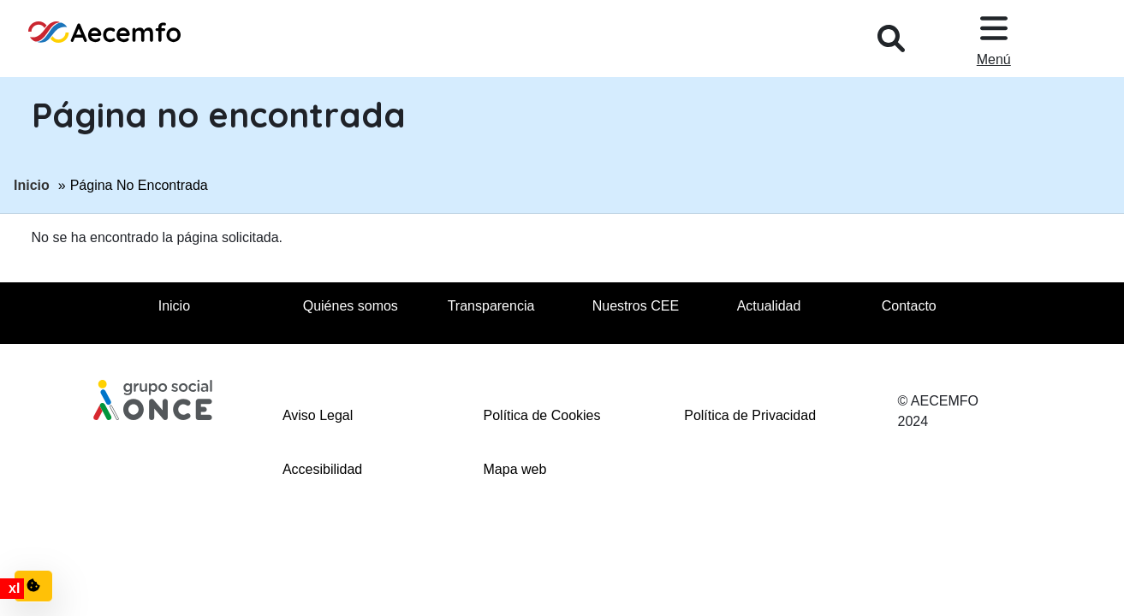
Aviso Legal (317, 415)
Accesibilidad (322, 469)
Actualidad (769, 306)
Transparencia (491, 306)
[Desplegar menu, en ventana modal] (994, 38)
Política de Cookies (542, 415)
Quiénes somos (350, 306)
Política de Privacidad (750, 415)
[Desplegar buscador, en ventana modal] (891, 38)
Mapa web (515, 469)
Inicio (32, 183)
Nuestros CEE (635, 306)
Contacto (909, 306)
